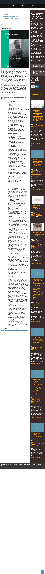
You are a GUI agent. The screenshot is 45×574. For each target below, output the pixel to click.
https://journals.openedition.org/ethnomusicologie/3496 (14, 330)
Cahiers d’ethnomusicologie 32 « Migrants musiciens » (11, 16)
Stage (39, 306)
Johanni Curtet (14, 24)
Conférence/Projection (35, 171)
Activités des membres (39, 170)
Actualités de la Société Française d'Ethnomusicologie (36, 242)
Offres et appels (34, 306)
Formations (40, 305)
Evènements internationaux (36, 172)
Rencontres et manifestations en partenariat (37, 247)
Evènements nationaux (35, 174)
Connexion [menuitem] (3, 2)
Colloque (36, 125)
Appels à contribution (38, 213)
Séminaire (33, 175)
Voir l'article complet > (37, 144)
